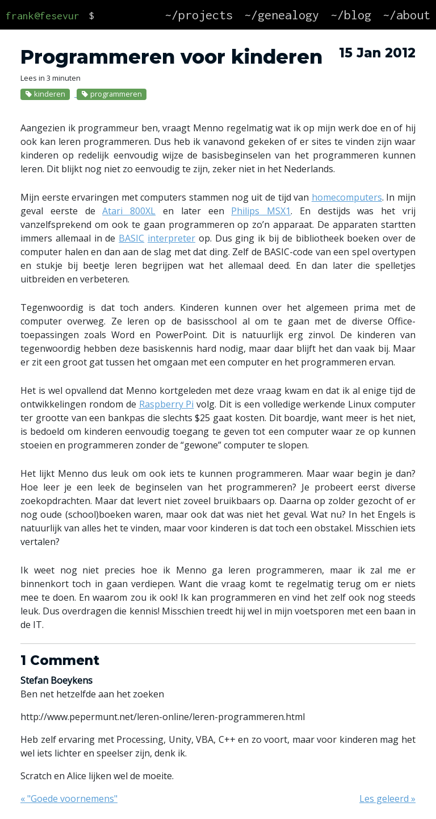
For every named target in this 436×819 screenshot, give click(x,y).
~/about (406, 14)
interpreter (171, 238)
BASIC (131, 238)
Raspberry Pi (166, 404)
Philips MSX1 (261, 211)
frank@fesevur (42, 16)
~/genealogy (281, 14)
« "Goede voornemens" (69, 798)
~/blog (350, 14)
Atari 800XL (129, 211)
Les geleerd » (387, 798)
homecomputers (347, 197)
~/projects (199, 14)
